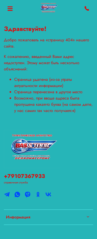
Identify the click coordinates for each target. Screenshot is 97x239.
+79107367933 (24, 176)
